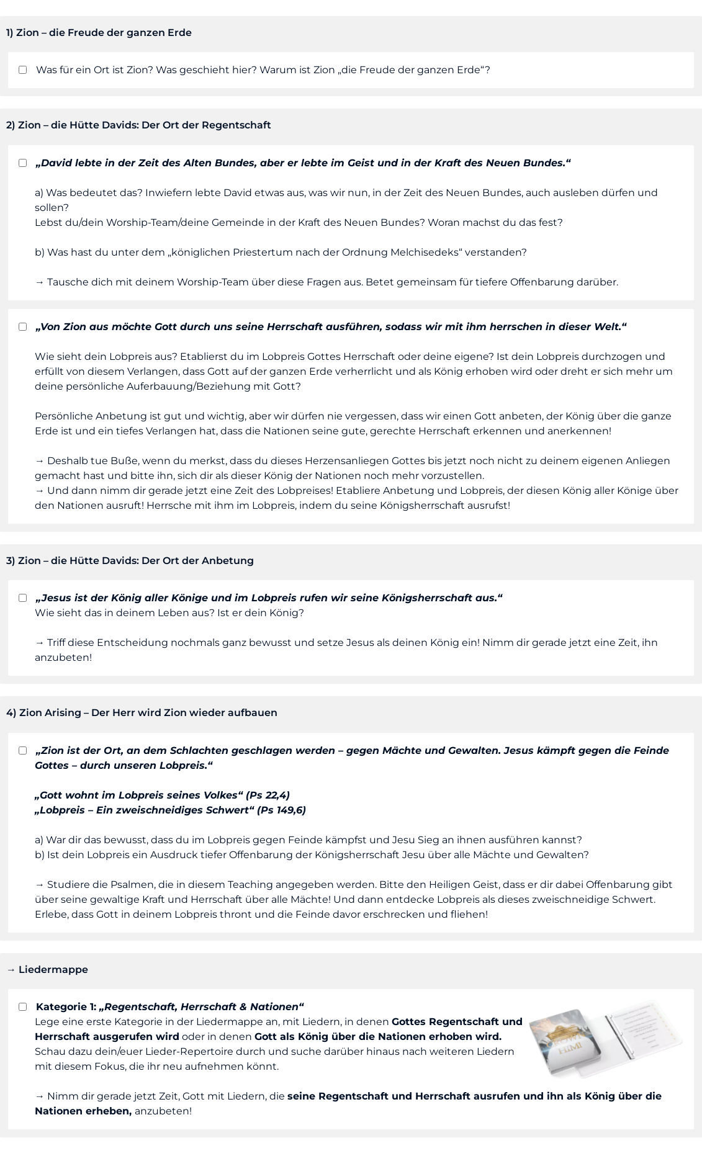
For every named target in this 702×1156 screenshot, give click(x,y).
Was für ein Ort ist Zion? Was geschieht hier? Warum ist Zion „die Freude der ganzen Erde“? (253, 70)
